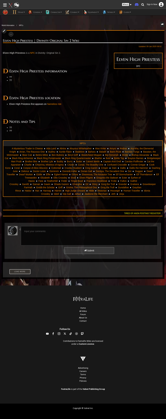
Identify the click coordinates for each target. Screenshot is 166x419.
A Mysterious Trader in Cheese (27, 148)
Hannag (47, 190)
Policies (83, 381)
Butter (79, 161)
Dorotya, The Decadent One (110, 171)
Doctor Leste (39, 171)
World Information (8, 25)
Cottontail (56, 168)
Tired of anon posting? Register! (142, 213)
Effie (48, 174)
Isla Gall (67, 194)
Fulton (123, 181)
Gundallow (123, 187)
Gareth (25, 184)
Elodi (73, 177)
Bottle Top (119, 158)
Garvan (36, 184)
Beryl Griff (73, 155)
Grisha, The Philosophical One (81, 187)
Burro (69, 161)
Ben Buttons (58, 155)
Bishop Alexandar (140, 155)
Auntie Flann (65, 151)
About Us (83, 318)
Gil (87, 184)
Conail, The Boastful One (90, 164)
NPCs (21, 25)
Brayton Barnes (135, 158)
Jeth (113, 194)
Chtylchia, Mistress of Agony (49, 164)
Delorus (25, 171)
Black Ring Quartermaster (78, 158)
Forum (83, 314)
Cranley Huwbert (73, 168)
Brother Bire (31, 161)
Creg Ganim (91, 168)
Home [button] (19, 12)
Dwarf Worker (26, 174)
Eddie (39, 174)
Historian (102, 190)
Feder (64, 181)
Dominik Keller (69, 171)
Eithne (75, 174)
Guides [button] (124, 12)
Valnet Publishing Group (94, 389)
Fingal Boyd (77, 181)
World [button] (108, 12)
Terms (83, 374)
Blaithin (98, 158)
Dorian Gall (86, 171)
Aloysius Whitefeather (81, 148)
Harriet (58, 190)
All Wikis (83, 311)
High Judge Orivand (75, 190)
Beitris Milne (42, 155)
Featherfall (52, 181)
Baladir (102, 151)
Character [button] (53, 12)
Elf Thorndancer (144, 174)
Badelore (79, 151)
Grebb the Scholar (45, 187)
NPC (32, 53)
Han (37, 190)
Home (83, 308)
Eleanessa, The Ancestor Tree (97, 174)
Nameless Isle (54, 104)
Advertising (83, 368)
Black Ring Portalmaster (49, 158)
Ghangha (77, 184)
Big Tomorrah (112, 155)
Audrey (51, 151)
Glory (94, 184)
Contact (83, 321)
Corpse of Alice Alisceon (35, 168)
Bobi (108, 158)
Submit (89, 250)
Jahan (78, 194)
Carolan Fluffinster (134, 161)
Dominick (54, 171)
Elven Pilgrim (86, 177)
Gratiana (134, 184)
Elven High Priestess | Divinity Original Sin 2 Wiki (41, 41)
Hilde (91, 190)
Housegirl (115, 190)
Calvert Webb (93, 161)
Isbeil (56, 194)
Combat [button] (72, 12)
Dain (114, 168)
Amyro (113, 148)
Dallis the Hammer (138, 168)
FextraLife (66, 389)
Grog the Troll (107, 187)
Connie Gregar (138, 164)
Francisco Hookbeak (97, 181)
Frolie (114, 181)
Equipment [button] (91, 12)
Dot (129, 171)
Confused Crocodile (117, 164)
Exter (124, 177)
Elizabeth (45, 177)
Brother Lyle (47, 161)
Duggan (139, 171)
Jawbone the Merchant (95, 194)
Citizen (70, 164)
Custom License (86, 344)
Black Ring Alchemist (22, 158)
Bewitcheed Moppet (91, 155)
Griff (60, 187)
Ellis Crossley (60, 177)
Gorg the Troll (108, 184)
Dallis (123, 168)
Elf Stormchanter (124, 174)
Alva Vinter (100, 148)
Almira (63, 148)
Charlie (27, 164)
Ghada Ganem (61, 184)
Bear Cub (27, 155)
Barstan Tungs (132, 151)
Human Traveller (132, 190)
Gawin (47, 184)
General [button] (35, 12)
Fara (41, 181)
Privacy (83, 378)
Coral (17, 168)
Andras (123, 148)
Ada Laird (51, 148)
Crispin (104, 168)
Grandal (123, 184)
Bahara (91, 151)
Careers (83, 371)
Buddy (60, 161)
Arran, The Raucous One (32, 151)
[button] (127, 4)
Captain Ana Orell (112, 161)
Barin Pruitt (115, 151)
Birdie (125, 155)
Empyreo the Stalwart (107, 177)
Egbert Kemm (61, 174)
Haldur (28, 190)
